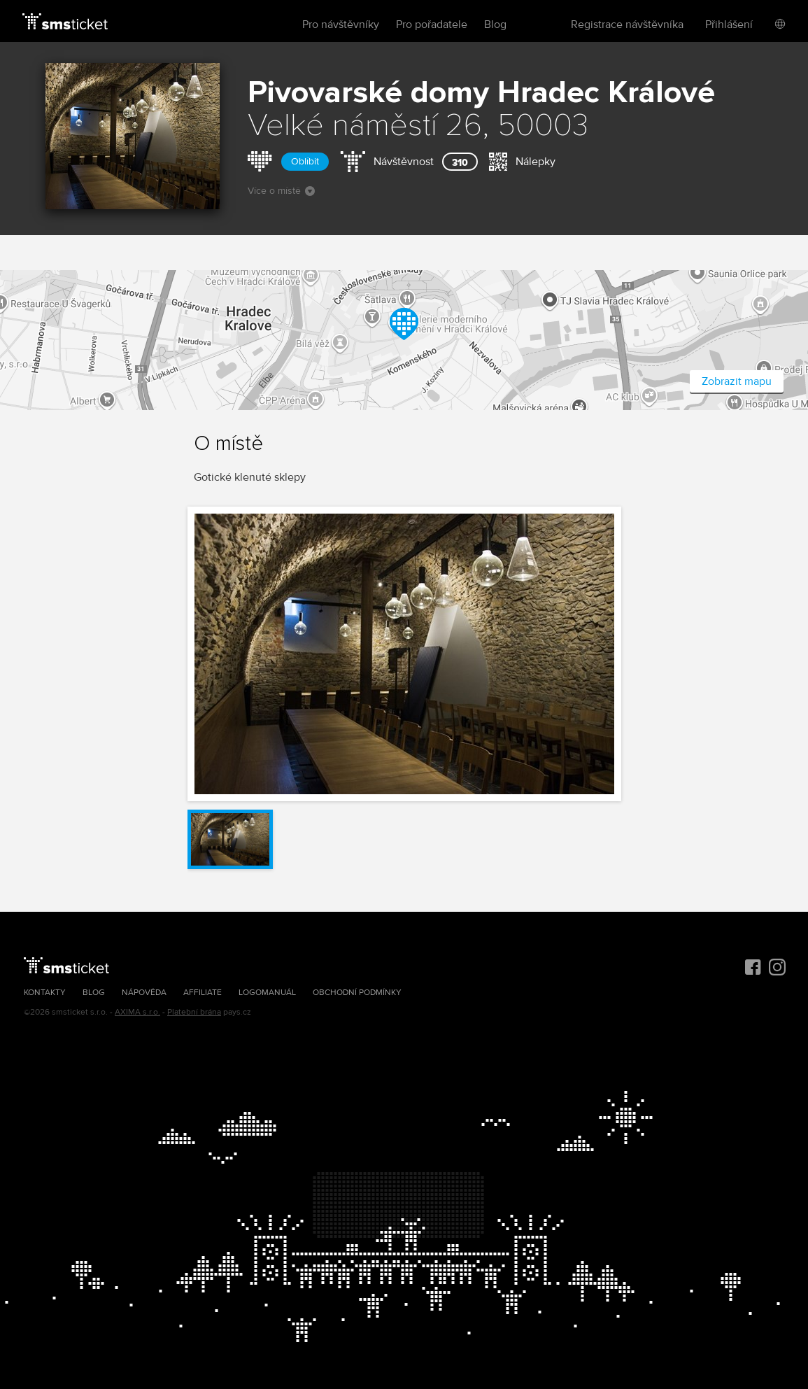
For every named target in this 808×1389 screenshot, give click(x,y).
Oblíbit (305, 161)
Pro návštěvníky (340, 24)
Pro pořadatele (431, 24)
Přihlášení (729, 24)
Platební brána (194, 1012)
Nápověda (144, 992)
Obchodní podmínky (357, 992)
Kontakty (45, 992)
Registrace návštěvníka (627, 24)
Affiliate (202, 992)
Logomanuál (267, 992)
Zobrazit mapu (737, 381)
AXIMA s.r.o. (137, 1012)
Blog (495, 24)
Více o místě (281, 191)
